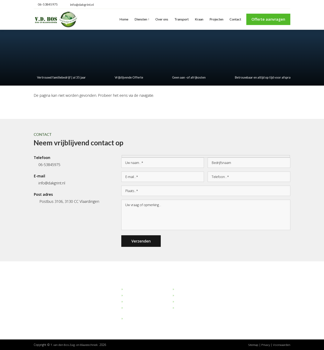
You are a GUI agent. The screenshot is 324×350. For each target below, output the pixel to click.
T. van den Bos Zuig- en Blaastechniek (76, 345)
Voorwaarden (281, 345)
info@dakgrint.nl (79, 4)
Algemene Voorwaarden (193, 308)
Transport (182, 295)
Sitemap (251, 345)
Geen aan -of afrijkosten (187, 77)
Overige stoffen (135, 318)
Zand (128, 295)
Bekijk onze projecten (191, 289)
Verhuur (181, 301)
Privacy (265, 345)
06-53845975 (46, 4)
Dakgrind (130, 289)
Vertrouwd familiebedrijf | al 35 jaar (60, 77)
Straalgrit (130, 301)
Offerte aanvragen (268, 19)
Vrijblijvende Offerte (127, 77)
